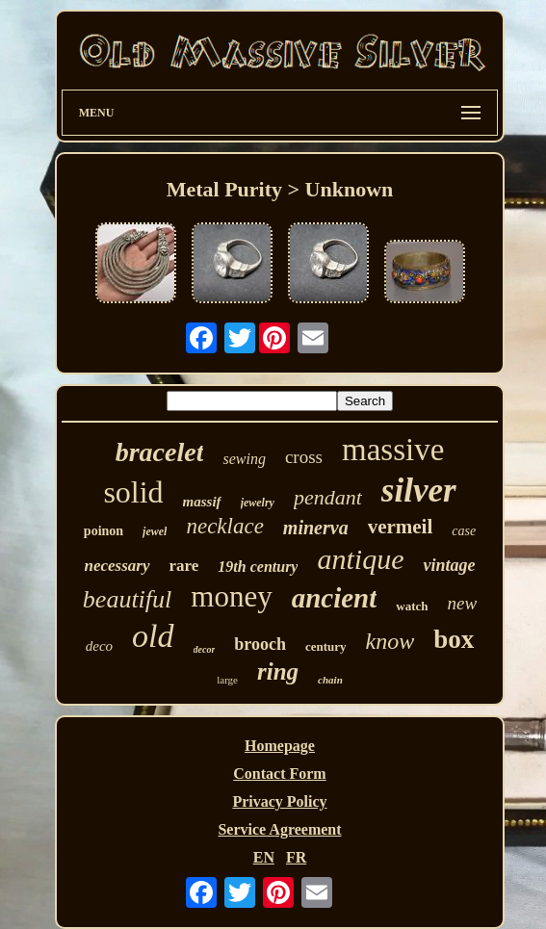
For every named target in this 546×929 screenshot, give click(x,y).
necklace (224, 526)
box (453, 639)
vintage (449, 565)
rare (184, 565)
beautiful (127, 599)
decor (205, 649)
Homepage (280, 745)
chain (330, 679)
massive (393, 449)
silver (418, 490)
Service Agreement (279, 829)
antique (360, 559)
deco (99, 646)
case (464, 531)
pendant (328, 497)
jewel (155, 531)
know (390, 641)
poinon (103, 531)
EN (263, 857)
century (326, 646)
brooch (260, 644)
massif (202, 501)
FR (296, 857)
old (152, 636)
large (227, 679)
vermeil (400, 526)
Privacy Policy (279, 801)
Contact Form (279, 773)
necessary (117, 565)
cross (304, 457)
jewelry (257, 502)
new (463, 603)
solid (133, 492)
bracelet (160, 452)
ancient (334, 597)
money (231, 596)
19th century (258, 566)
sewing (243, 459)
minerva (316, 527)
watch (412, 606)
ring (278, 671)
